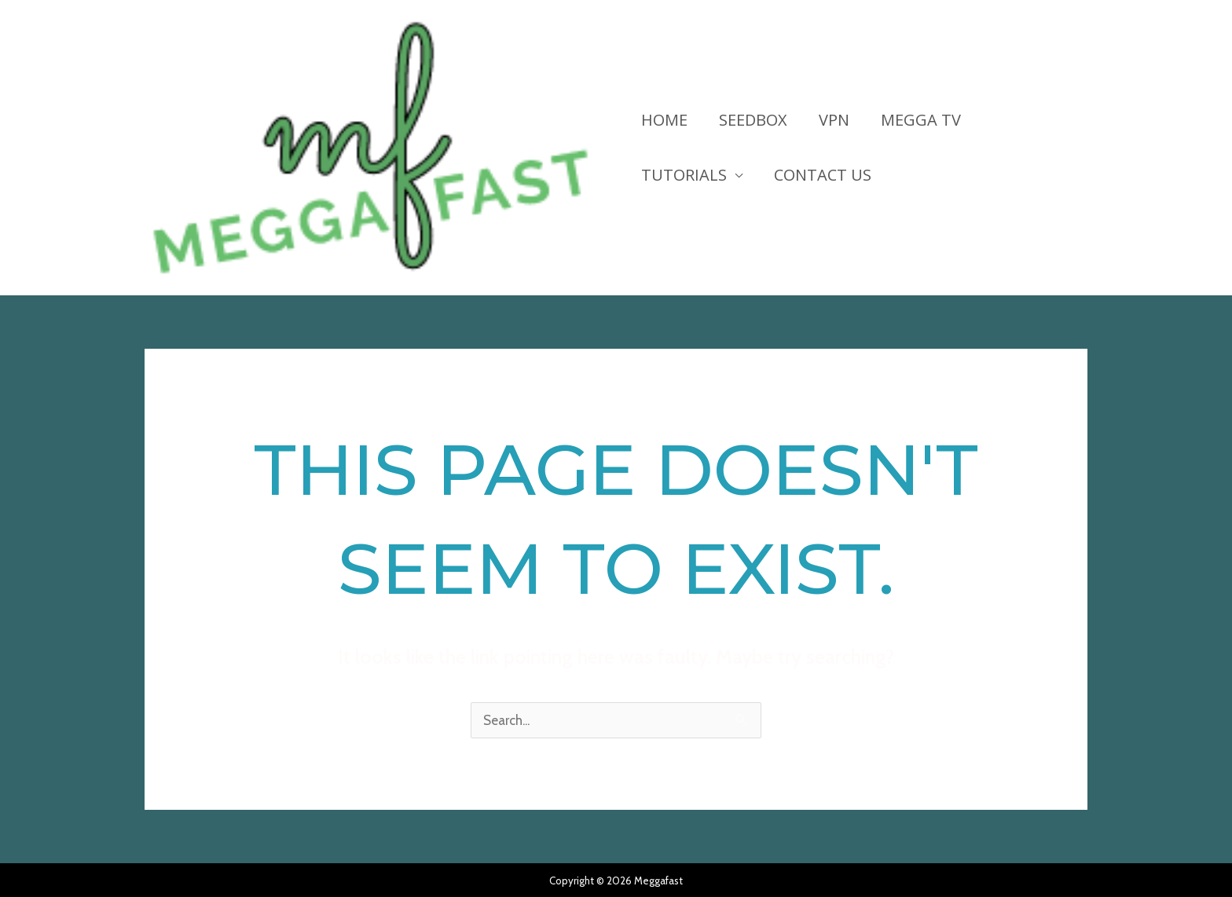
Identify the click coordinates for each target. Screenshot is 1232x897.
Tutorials (684, 174)
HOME (664, 119)
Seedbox (753, 119)
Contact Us (822, 174)
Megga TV (921, 119)
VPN (834, 119)
